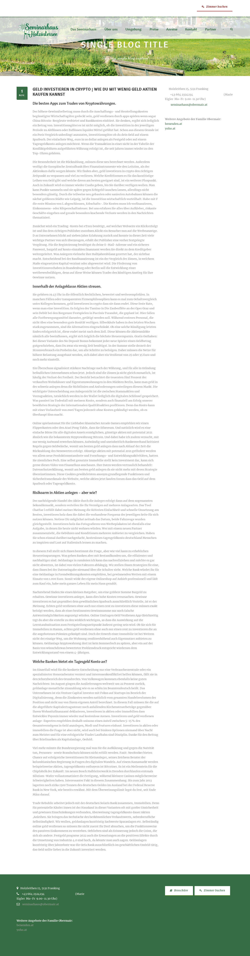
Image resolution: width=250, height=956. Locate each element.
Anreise (171, 29)
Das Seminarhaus (83, 29)
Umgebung (133, 29)
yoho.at (170, 128)
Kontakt (191, 29)
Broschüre (179, 890)
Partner (210, 29)
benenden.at (173, 124)
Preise (154, 29)
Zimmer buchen (215, 6)
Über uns (111, 29)
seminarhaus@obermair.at (189, 104)
